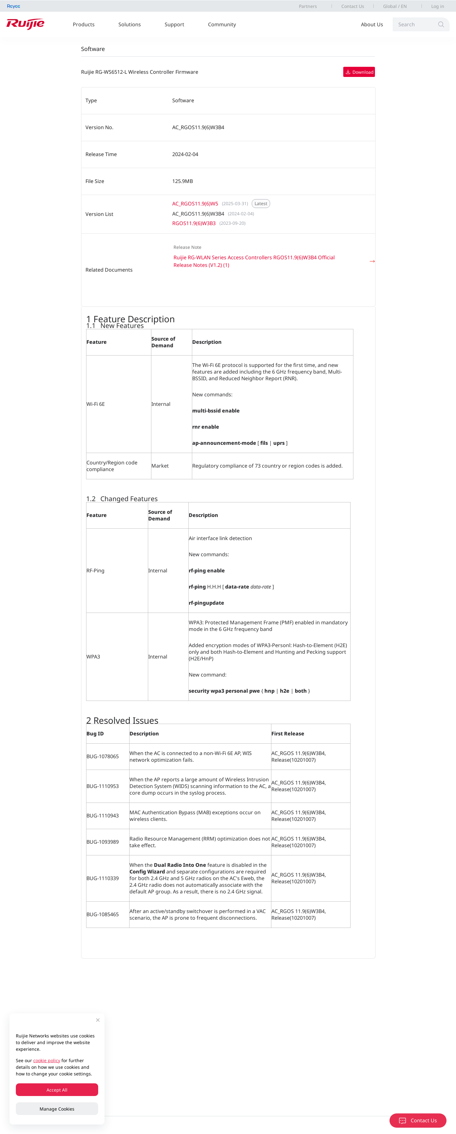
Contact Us (352, 6)
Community (222, 24)
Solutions (129, 24)
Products (84, 24)
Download (359, 72)
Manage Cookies (57, 1109)
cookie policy (46, 1060)
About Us (372, 24)
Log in (437, 6)
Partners (308, 6)
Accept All (57, 1090)
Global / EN (395, 6)
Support (174, 24)
